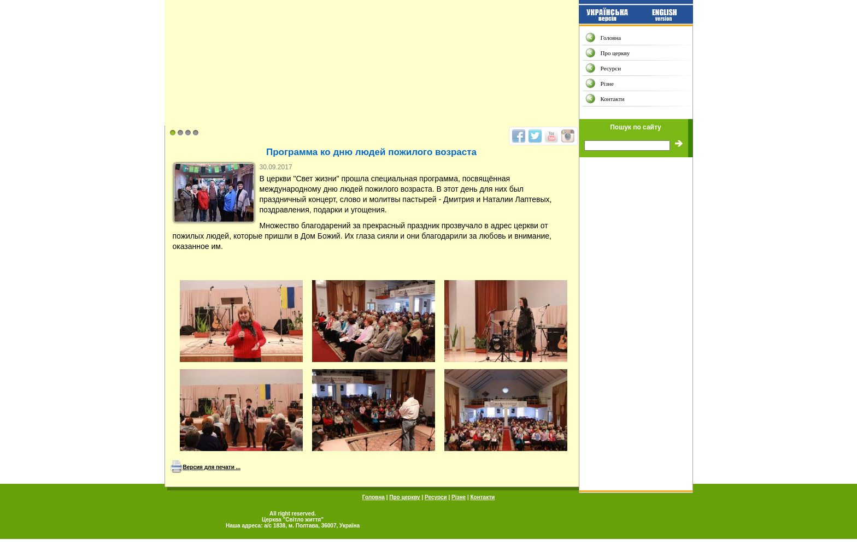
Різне (607, 83)
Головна (611, 37)
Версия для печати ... (211, 467)
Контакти (613, 99)
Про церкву (615, 53)
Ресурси (611, 68)
